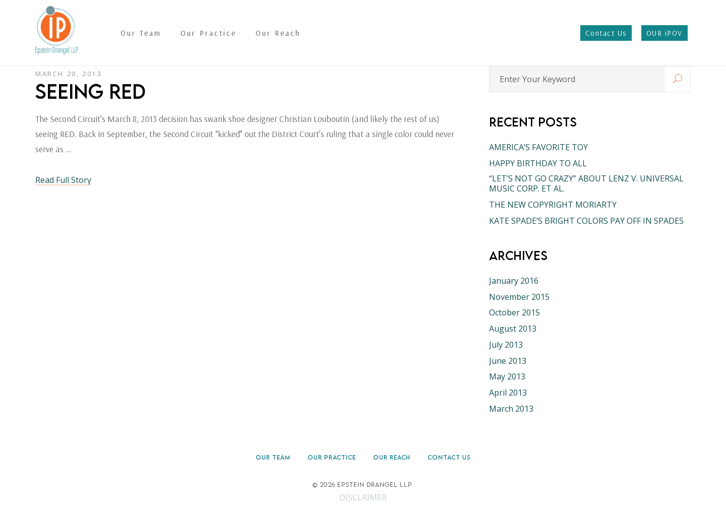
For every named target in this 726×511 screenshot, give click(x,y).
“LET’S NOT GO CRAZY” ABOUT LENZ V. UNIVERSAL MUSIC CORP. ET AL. (586, 183)
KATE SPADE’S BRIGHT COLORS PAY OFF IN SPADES (586, 221)
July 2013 (506, 345)
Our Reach (391, 457)
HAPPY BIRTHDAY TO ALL (538, 163)
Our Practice (332, 457)
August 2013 (512, 329)
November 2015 (519, 297)
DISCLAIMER (363, 497)
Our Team (273, 457)
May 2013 (507, 376)
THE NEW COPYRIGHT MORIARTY (553, 205)
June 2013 (507, 361)
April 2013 (508, 393)
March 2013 (511, 409)
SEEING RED (90, 91)
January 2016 (513, 281)
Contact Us (449, 457)
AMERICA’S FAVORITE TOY (538, 147)
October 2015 (514, 312)
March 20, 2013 (68, 73)
